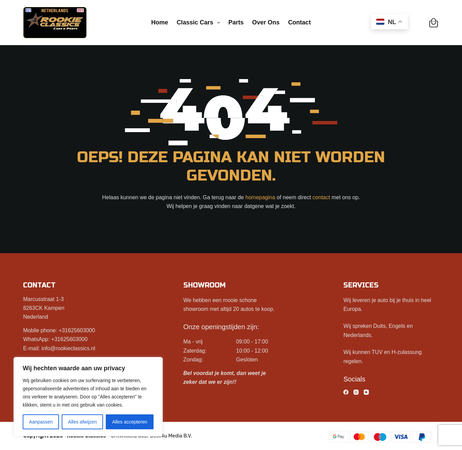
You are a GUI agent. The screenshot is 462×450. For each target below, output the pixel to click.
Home (159, 22)
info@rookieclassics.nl (68, 348)
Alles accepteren (129, 422)
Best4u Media (166, 436)
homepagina (260, 197)
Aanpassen (41, 422)
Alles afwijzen (82, 422)
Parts (236, 22)
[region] (88, 396)
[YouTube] (366, 392)
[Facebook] (345, 392)
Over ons (266, 22)
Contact (299, 22)
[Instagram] (356, 392)
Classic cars (200, 23)
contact (321, 197)
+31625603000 (77, 330)
